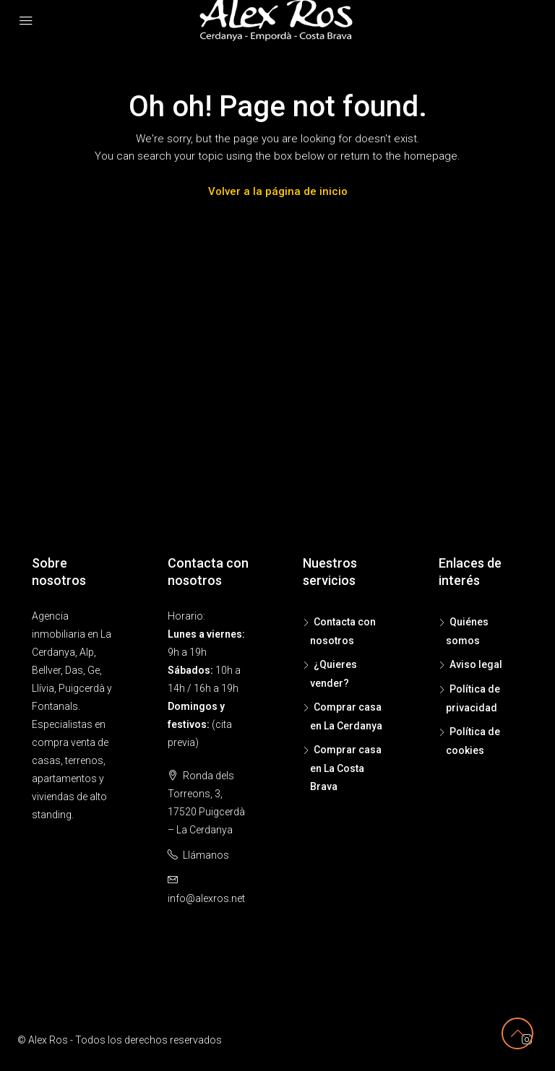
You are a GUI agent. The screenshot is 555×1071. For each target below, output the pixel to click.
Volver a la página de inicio (278, 191)
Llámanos (206, 855)
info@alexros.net (206, 898)
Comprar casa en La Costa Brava (346, 768)
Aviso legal (475, 664)
